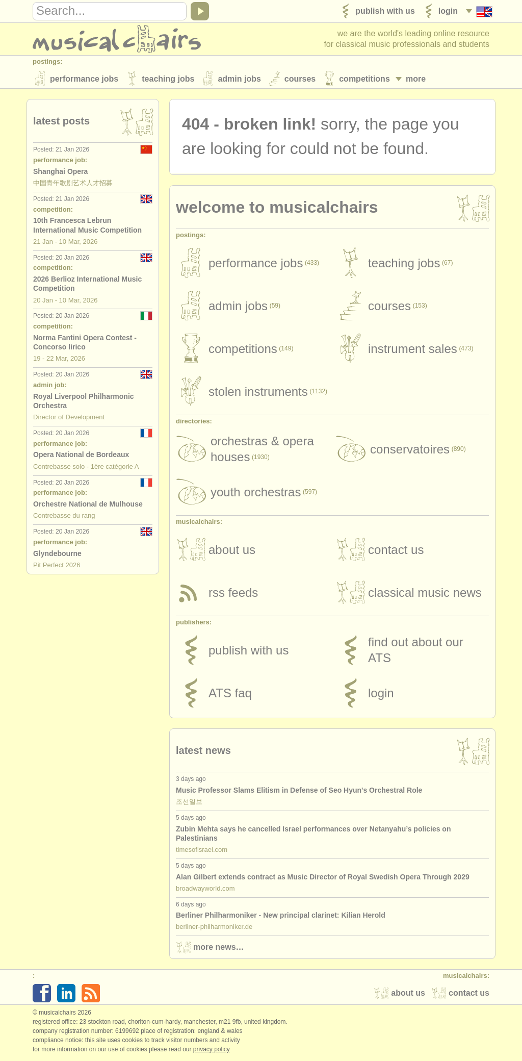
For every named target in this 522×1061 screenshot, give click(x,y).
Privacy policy (211, 1050)
